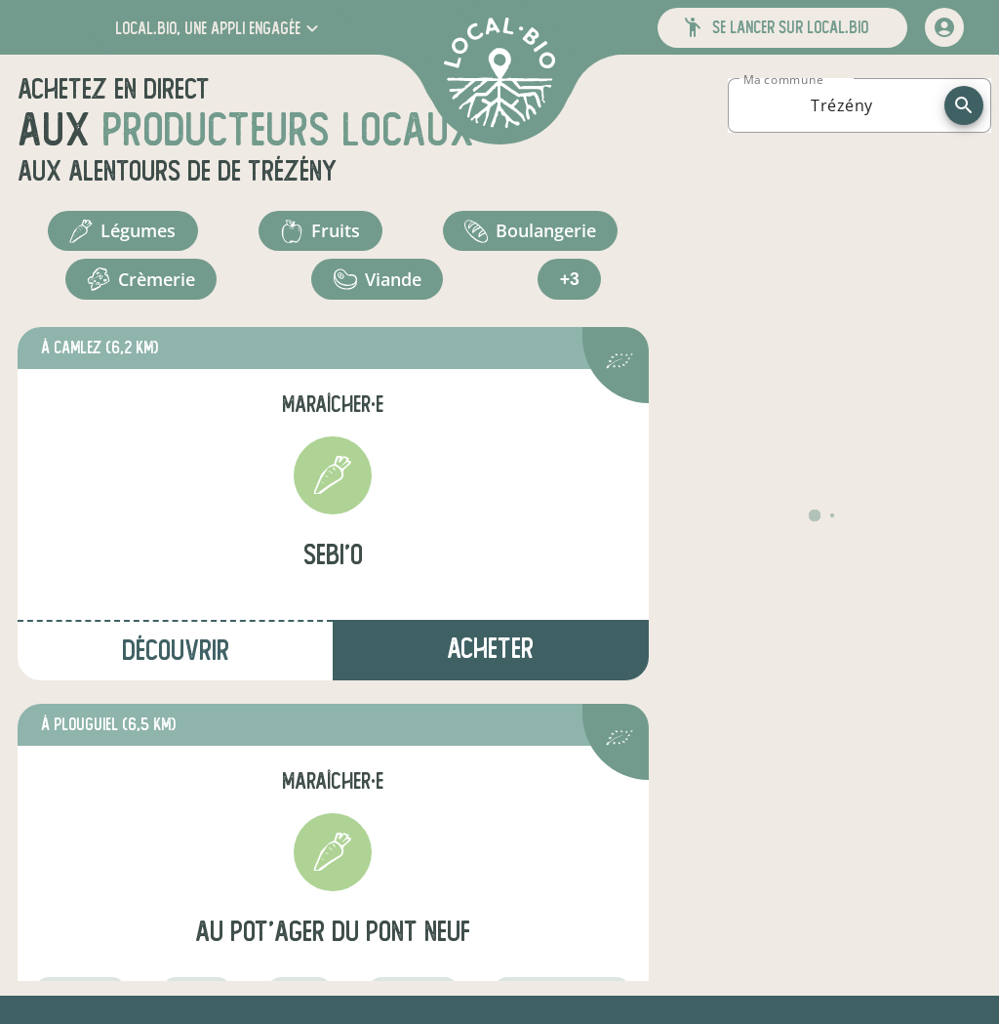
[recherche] (963, 105)
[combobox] (841, 105)
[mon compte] (944, 27)
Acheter (490, 653)
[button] (219, 28)
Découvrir (175, 655)
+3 (569, 283)
